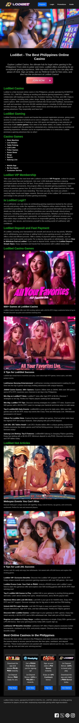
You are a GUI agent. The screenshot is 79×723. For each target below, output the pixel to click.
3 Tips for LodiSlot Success (19, 372)
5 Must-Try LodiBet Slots (14, 418)
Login (52, 4)
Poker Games (12, 150)
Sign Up (48, 688)
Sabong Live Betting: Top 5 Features (19, 434)
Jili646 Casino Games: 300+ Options (19, 390)
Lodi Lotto (11, 147)
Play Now (12, 688)
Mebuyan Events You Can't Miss (21, 501)
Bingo (9, 155)
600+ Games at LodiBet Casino (21, 306)
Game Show (12, 152)
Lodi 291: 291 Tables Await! (15, 425)
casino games (22, 125)
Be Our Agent (12, 168)
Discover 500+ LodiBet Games (16, 613)
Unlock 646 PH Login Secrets (16, 606)
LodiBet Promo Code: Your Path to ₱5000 (21, 584)
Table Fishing (12, 145)
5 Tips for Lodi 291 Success (19, 566)
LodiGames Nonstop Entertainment (18, 383)
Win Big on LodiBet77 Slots (15, 396)
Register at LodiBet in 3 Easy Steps (18, 619)
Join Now (30, 688)
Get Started (66, 688)
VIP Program (54, 179)
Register (42, 4)
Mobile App (11, 166)
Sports (10, 157)
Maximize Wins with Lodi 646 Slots (18, 600)
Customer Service (14, 170)
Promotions (61, 4)
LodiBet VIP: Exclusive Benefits (17, 578)
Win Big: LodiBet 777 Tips (14, 403)
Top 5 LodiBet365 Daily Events (16, 409)
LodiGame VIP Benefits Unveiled (17, 626)
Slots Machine (13, 140)
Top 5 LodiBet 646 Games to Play (17, 593)
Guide (71, 4)
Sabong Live (12, 160)
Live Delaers (12, 143)
